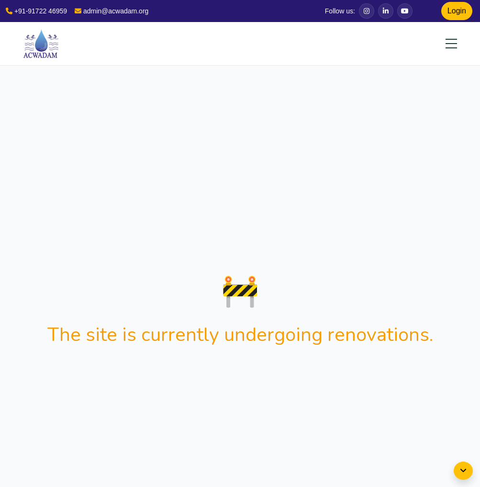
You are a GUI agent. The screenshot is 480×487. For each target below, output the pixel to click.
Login (456, 11)
